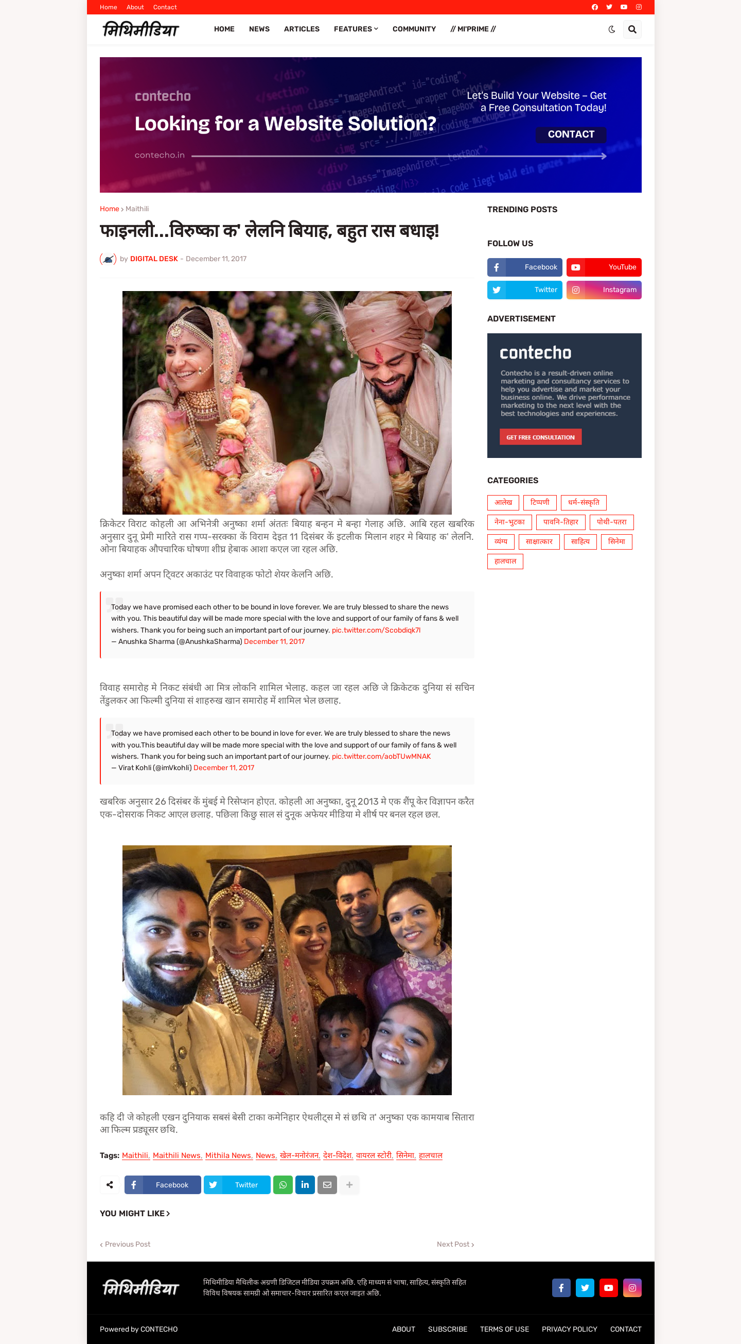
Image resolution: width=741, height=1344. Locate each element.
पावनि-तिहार (560, 522)
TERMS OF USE (504, 1329)
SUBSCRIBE (447, 1329)
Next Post (453, 1244)
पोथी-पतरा (612, 522)
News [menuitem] (259, 29)
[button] (612, 29)
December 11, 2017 (274, 641)
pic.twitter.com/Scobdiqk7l (376, 630)
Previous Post (127, 1244)
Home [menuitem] (224, 29)
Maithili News (177, 1156)
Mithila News (228, 1156)
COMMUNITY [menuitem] (414, 29)
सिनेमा (405, 1156)
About (135, 7)
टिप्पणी (540, 502)
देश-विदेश (337, 1156)
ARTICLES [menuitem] (302, 29)
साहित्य (580, 541)
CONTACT (626, 1329)
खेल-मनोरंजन (299, 1156)
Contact (165, 7)
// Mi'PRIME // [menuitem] (473, 29)
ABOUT (403, 1329)
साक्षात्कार (539, 541)
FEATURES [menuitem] (353, 29)
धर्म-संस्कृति (583, 502)
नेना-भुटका (510, 522)
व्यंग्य (501, 541)
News (265, 1156)
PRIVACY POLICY (569, 1329)
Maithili (137, 209)
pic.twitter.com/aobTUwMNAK (381, 756)
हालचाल (431, 1156)
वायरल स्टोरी (374, 1156)
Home (108, 7)
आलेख (503, 502)
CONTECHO (159, 1329)
